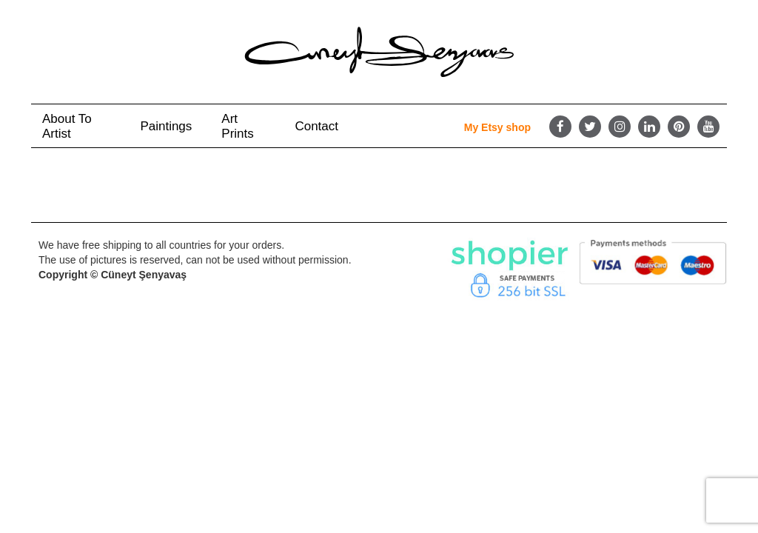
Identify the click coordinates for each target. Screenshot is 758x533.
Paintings (166, 126)
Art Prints (237, 126)
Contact (316, 126)
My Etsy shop (497, 127)
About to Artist (67, 126)
